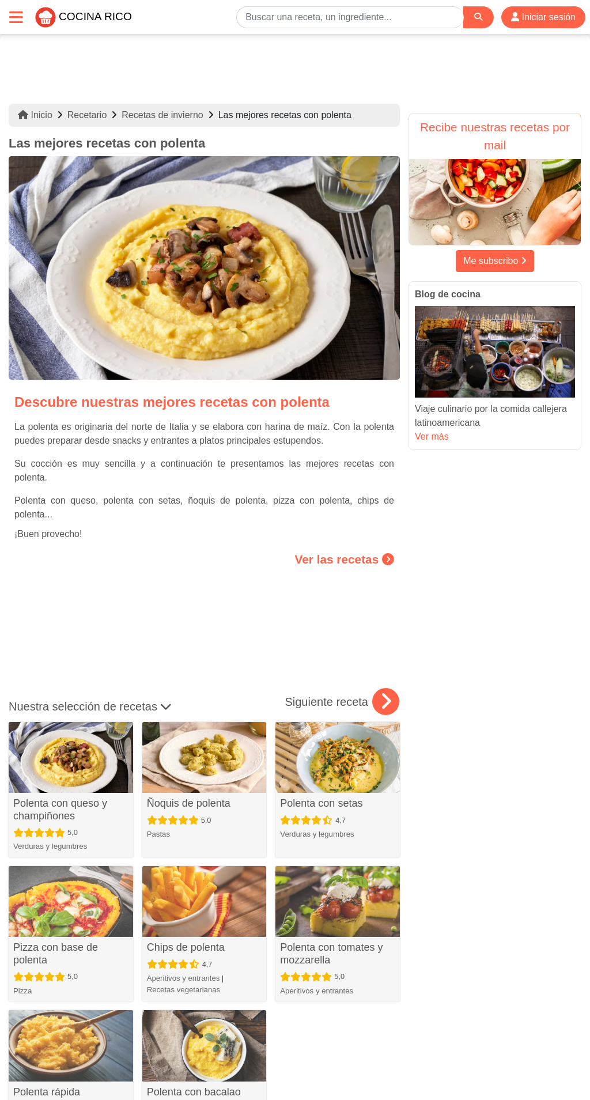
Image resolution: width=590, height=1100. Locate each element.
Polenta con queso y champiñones (60, 809)
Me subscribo (495, 261)
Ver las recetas (344, 559)
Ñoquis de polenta (188, 803)
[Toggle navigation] (16, 17)
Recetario (87, 115)
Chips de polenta (186, 947)
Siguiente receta (342, 701)
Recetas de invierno (162, 115)
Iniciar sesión (543, 17)
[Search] (478, 17)
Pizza (22, 990)
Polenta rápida (46, 1092)
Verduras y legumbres (50, 846)
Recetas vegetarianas (184, 989)
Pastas (158, 834)
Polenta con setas (321, 803)
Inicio (35, 115)
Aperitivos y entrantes (183, 978)
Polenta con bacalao (194, 1092)
